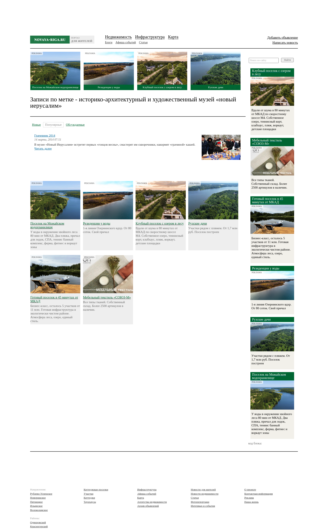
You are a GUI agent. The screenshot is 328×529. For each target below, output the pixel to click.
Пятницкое (36, 501)
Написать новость (285, 42)
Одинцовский (38, 522)
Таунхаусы (90, 501)
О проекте (250, 489)
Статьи (143, 42)
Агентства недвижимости (152, 501)
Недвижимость (118, 37)
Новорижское (38, 497)
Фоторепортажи (200, 501)
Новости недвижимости (204, 493)
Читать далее (43, 148)
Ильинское (36, 505)
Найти (287, 59)
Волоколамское (39, 510)
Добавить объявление (282, 37)
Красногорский (39, 526)
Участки (88, 493)
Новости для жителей (203, 489)
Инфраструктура (150, 37)
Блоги (108, 42)
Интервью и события (203, 505)
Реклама (249, 497)
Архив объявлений (148, 505)
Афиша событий (125, 42)
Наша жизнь (251, 501)
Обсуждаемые (75, 124)
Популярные (53, 125)
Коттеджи (89, 497)
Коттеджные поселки (96, 489)
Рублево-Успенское (41, 493)
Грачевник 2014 (44, 135)
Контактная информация (258, 493)
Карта (173, 37)
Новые (36, 124)
